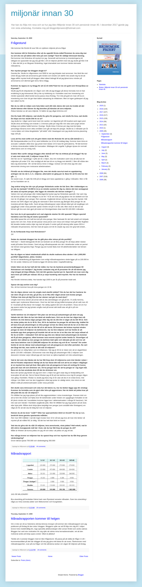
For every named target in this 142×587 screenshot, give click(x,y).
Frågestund (18, 43)
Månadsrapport (21, 453)
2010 (102, 128)
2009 (102, 131)
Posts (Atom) (25, 560)
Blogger (81, 575)
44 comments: (41, 446)
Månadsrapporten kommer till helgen (35, 518)
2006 (102, 180)
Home (50, 556)
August (104, 147)
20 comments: (41, 507)
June (103, 153)
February (104, 166)
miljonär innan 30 (42, 13)
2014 (102, 121)
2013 (102, 125)
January (104, 169)
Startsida (102, 84)
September (105, 134)
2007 (102, 176)
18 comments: (42, 550)
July (103, 150)
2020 (102, 106)
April (103, 160)
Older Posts (83, 556)
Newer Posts (16, 556)
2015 (102, 118)
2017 (102, 112)
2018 (102, 109)
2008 (102, 173)
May (103, 156)
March (103, 163)
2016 (102, 115)
